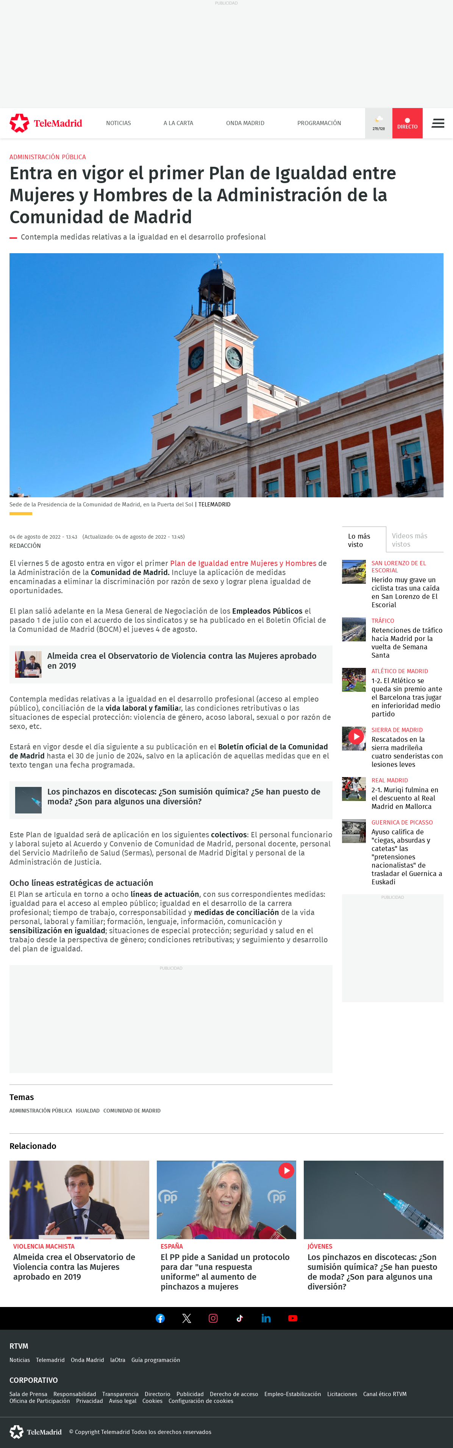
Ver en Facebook (160, 1320)
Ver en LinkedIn (266, 1318)
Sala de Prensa (28, 1394)
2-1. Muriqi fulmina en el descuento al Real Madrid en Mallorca (354, 789)
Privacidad (89, 1401)
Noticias (118, 123)
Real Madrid (390, 780)
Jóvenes (320, 1246)
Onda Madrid (245, 123)
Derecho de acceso (234, 1394)
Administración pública (47, 157)
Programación (319, 123)
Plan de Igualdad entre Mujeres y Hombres (244, 563)
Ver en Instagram (213, 1318)
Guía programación (155, 1360)
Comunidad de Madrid (132, 1111)
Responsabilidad (74, 1394)
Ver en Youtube (292, 1318)
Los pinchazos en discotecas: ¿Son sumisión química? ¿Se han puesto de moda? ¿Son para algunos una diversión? (28, 800)
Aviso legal (122, 1401)
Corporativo (33, 1380)
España (172, 1246)
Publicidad (190, 1394)
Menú (438, 123)
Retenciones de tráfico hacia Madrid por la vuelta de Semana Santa (354, 629)
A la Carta (178, 123)
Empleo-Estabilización (292, 1394)
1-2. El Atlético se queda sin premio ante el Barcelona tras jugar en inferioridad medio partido (354, 680)
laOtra (117, 1360)
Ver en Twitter (186, 1320)
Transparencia (120, 1394)
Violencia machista (44, 1246)
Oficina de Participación (39, 1401)
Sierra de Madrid (397, 730)
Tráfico (383, 621)
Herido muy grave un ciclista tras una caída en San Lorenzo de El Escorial (354, 572)
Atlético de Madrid (400, 671)
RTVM (18, 1346)
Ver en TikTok (239, 1320)
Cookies (152, 1401)
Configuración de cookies (201, 1401)
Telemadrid (50, 1360)
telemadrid (35, 1432)
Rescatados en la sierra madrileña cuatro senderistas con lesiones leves (354, 739)
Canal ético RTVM (385, 1394)
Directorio (157, 1394)
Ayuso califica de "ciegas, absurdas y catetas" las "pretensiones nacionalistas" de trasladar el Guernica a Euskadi (354, 831)
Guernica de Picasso (402, 823)
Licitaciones (342, 1394)
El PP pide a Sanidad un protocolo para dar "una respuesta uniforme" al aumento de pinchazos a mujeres (227, 1200)
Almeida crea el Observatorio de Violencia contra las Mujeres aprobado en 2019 (28, 664)
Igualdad (88, 1111)
